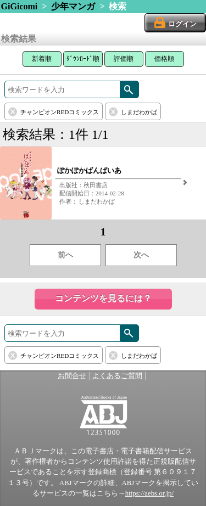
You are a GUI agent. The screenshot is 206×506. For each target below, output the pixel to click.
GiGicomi (19, 6)
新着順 (42, 59)
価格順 (164, 59)
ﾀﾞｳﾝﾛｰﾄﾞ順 (82, 59)
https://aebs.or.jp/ (149, 493)
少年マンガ (73, 6)
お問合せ (72, 376)
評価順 (123, 59)
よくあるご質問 (117, 376)
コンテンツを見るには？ (103, 298)
